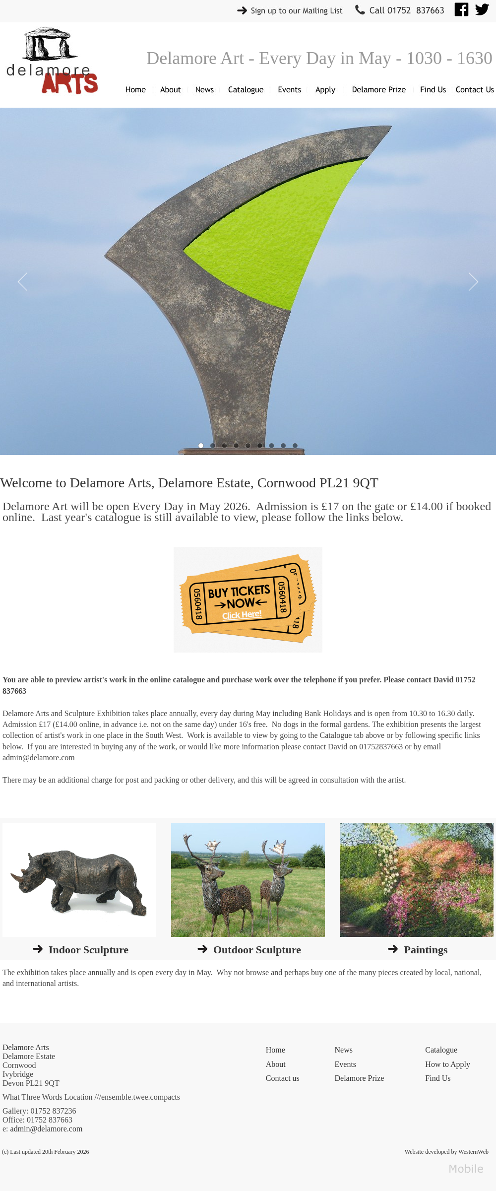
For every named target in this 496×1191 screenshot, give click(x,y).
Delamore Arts (25, 1047)
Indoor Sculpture (88, 949)
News (344, 1050)
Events (346, 1064)
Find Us (437, 1078)
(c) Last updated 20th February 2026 (45, 1151)
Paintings (425, 949)
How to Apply (447, 1064)
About (276, 1064)
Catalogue (441, 1050)
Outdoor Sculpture (257, 949)
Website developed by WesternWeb (447, 1151)
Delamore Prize (359, 1078)
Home (275, 1050)
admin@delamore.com (46, 1129)
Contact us (283, 1078)
